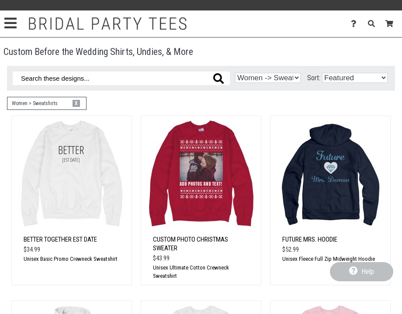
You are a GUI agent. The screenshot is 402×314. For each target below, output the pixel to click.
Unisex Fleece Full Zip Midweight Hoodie (328, 259)
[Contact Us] (356, 24)
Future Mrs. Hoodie (309, 239)
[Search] (374, 24)
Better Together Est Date (60, 239)
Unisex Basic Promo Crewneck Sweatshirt (71, 259)
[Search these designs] (121, 78)
